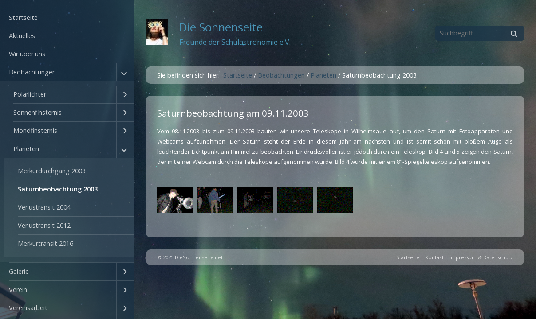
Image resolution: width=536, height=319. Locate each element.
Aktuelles (22, 35)
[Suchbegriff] (479, 33)
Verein (18, 289)
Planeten (26, 148)
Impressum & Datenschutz (481, 257)
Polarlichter (29, 94)
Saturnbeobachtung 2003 (58, 189)
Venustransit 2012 (44, 225)
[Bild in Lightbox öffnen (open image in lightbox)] (175, 200)
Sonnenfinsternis (37, 112)
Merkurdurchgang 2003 (52, 171)
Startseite (23, 17)
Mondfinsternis (35, 130)
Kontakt (434, 257)
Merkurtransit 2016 (45, 243)
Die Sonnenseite (221, 27)
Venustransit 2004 (44, 207)
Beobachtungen (32, 72)
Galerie (19, 271)
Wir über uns (27, 54)
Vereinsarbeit (28, 307)
